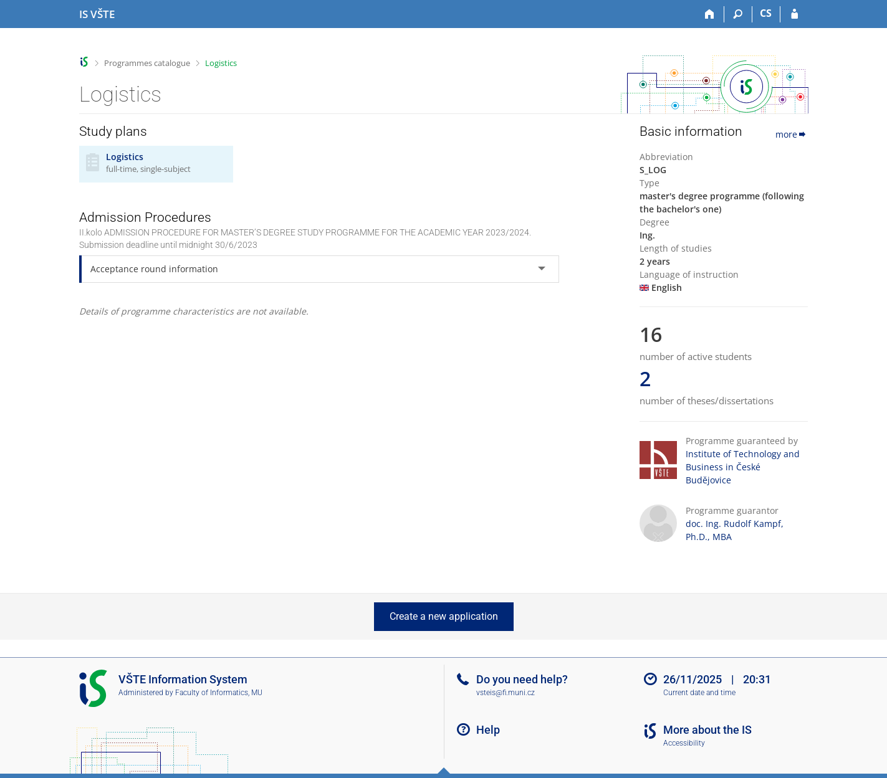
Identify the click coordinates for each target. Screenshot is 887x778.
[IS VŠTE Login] (794, 14)
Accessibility (684, 743)
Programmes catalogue (147, 63)
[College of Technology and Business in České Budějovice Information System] (97, 14)
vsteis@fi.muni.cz (505, 692)
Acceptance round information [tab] (154, 269)
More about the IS (707, 729)
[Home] (710, 14)
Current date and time (699, 692)
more (791, 134)
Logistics (221, 63)
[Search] (738, 14)
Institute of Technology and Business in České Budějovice (743, 467)
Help (488, 729)
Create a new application (444, 616)
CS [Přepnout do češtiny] (766, 13)
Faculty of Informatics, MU (218, 692)
